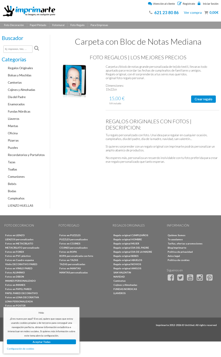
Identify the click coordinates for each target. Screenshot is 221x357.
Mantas (13, 126)
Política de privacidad (180, 251)
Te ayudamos (175, 239)
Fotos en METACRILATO (19, 243)
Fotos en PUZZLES (69, 235)
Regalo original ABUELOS (127, 260)
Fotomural (58, 25)
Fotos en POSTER (15, 305)
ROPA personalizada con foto (76, 255)
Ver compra (193, 12)
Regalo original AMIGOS (127, 268)
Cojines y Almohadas (21, 90)
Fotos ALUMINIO (15, 272)
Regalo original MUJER (126, 243)
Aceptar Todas (41, 341)
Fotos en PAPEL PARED (18, 289)
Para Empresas (99, 25)
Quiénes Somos (176, 235)
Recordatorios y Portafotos (26, 155)
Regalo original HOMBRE (127, 239)
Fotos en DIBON (14, 276)
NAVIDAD (119, 276)
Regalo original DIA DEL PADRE (131, 247)
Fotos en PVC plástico (18, 255)
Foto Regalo (77, 25)
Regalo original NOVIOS (127, 264)
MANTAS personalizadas (73, 272)
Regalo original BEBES (125, 255)
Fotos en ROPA (68, 251)
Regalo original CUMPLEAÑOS (130, 235)
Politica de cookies (179, 260)
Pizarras (13, 140)
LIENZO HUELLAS (20, 205)
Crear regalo (203, 99)
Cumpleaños (16, 198)
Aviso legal (174, 255)
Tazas (11, 162)
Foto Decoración (14, 25)
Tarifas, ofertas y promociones (185, 243)
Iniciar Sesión (208, 3)
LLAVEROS (119, 293)
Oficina (13, 133)
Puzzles (13, 147)
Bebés (12, 184)
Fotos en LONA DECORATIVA (22, 297)
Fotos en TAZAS (68, 260)
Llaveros (13, 118)
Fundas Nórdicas (19, 111)
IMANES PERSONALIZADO (20, 280)
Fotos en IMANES (15, 284)
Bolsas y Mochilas (19, 75)
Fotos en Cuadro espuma (19, 260)
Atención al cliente (161, 3)
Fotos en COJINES (69, 243)
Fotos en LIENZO (15, 235)
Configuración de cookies (20, 348)
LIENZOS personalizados (19, 239)
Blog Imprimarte (177, 247)
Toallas (12, 169)
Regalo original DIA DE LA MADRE (132, 251)
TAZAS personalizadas (72, 264)
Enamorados (16, 104)
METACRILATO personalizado (22, 247)
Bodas (12, 191)
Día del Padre (17, 97)
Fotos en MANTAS (70, 268)
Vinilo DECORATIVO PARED (21, 264)
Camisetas (15, 82)
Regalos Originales (20, 68)
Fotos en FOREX (14, 251)
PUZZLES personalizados (73, 239)
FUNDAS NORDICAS (125, 289)
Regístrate (186, 3)
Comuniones (16, 176)
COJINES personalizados (73, 247)
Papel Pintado (38, 25)
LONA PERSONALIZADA (19, 301)
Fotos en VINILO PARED (18, 268)
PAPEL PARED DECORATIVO (21, 293)
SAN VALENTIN (122, 272)
